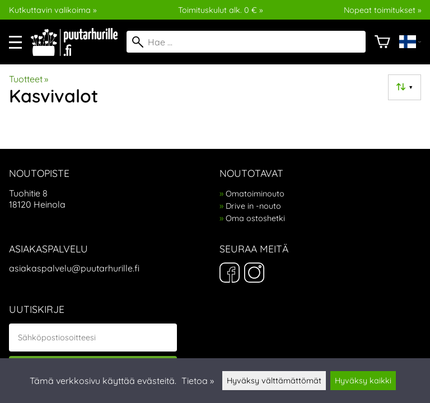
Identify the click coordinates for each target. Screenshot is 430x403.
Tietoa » (197, 380)
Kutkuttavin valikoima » (52, 10)
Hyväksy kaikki (363, 381)
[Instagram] (254, 274)
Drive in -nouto (253, 206)
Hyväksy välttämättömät (274, 381)
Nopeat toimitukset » (382, 10)
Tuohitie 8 (28, 193)
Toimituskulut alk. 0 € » (220, 10)
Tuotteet (28, 79)
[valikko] (15, 42)
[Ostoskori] (382, 42)
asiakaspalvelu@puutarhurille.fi (74, 268)
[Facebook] (229, 274)
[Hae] (246, 42)
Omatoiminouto (255, 194)
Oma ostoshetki (255, 218)
